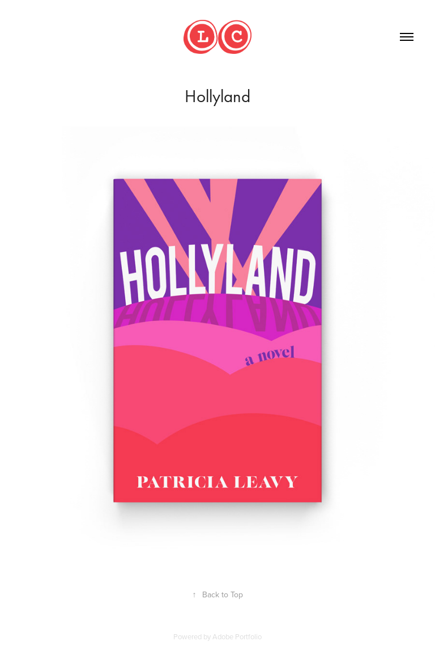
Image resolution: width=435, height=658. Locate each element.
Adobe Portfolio (237, 636)
